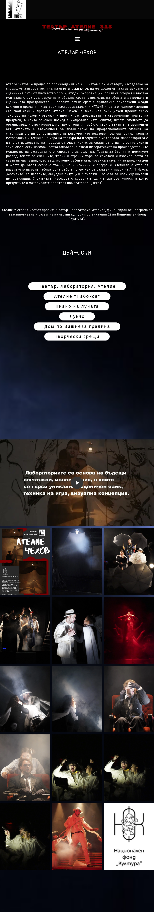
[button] (77, 39)
